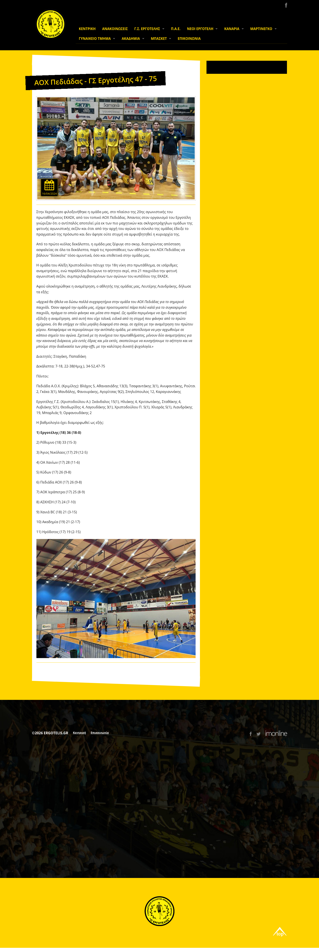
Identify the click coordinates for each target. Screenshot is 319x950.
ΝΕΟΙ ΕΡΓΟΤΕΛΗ (200, 29)
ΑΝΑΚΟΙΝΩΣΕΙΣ (115, 29)
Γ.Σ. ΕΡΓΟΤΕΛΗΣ (147, 29)
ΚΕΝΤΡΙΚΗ (87, 29)
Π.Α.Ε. (176, 29)
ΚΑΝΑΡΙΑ (231, 29)
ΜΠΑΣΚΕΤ (159, 38)
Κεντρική (79, 732)
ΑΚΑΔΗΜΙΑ (131, 38)
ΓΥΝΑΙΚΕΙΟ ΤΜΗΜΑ (95, 38)
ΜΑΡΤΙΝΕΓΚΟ (261, 29)
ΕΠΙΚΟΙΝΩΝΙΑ (189, 38)
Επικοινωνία (100, 732)
